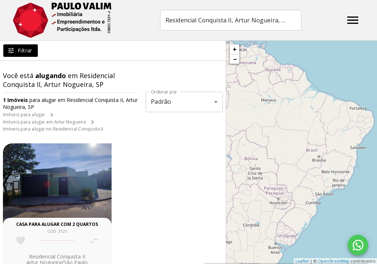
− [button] (235, 59)
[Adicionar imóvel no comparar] (93, 240)
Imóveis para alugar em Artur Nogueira (44, 122)
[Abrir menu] (353, 20)
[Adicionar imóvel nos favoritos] (20, 240)
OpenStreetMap (333, 261)
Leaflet (302, 261)
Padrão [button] (161, 102)
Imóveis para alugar (24, 114)
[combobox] (230, 20)
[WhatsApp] (358, 245)
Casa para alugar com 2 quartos (57, 224)
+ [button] (235, 49)
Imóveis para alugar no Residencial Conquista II (53, 129)
